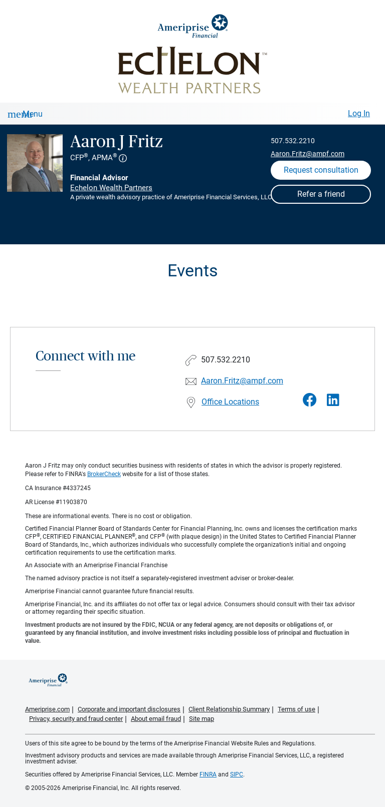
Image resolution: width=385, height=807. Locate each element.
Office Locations (230, 402)
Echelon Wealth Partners (111, 187)
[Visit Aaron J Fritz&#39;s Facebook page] (310, 400)
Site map (201, 718)
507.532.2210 (293, 141)
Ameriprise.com (47, 709)
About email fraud (156, 718)
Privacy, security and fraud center (76, 718)
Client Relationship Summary (229, 709)
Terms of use (296, 709)
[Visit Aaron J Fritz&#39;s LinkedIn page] (333, 400)
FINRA (208, 774)
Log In (359, 113)
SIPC (236, 774)
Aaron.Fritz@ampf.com (307, 154)
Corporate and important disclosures (129, 709)
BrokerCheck (104, 474)
